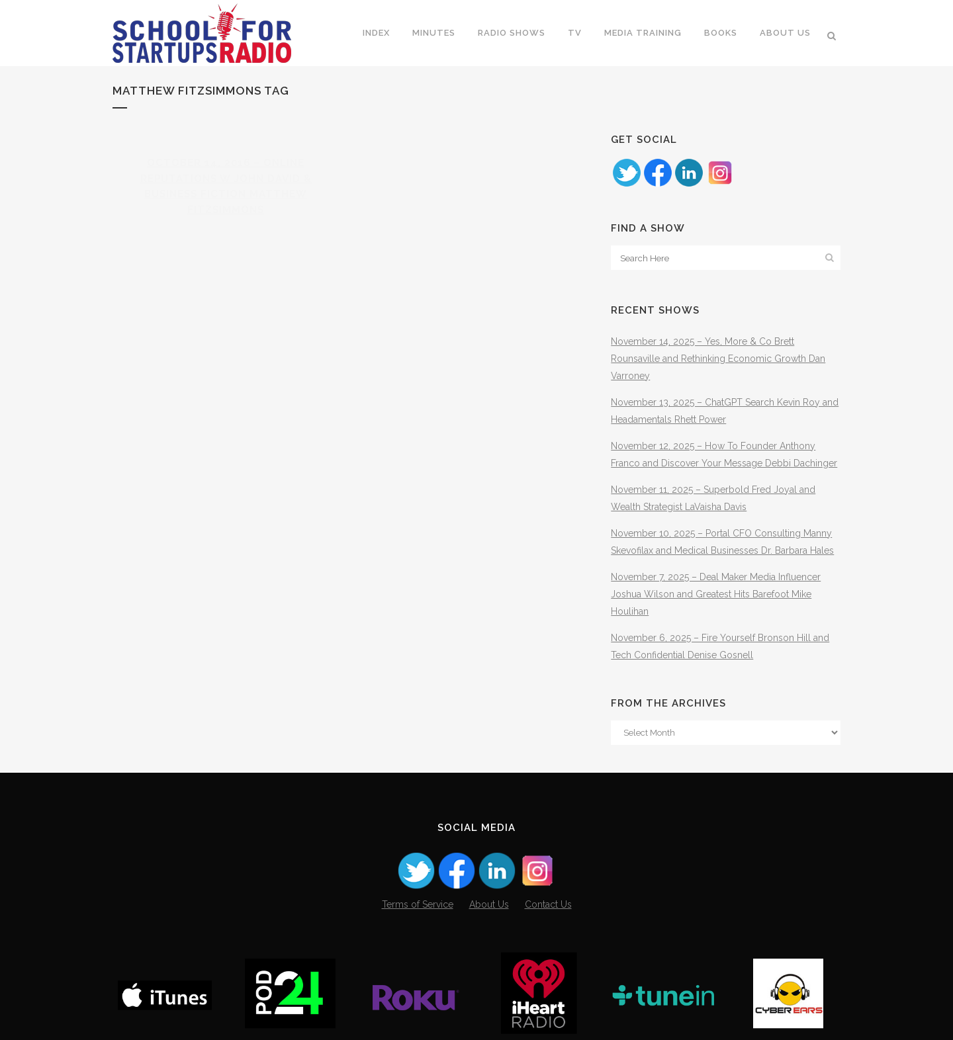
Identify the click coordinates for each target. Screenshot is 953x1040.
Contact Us (548, 904)
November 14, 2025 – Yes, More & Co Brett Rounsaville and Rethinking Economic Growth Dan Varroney (718, 358)
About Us (489, 904)
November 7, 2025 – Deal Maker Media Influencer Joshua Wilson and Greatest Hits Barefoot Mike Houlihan (716, 594)
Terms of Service (417, 904)
